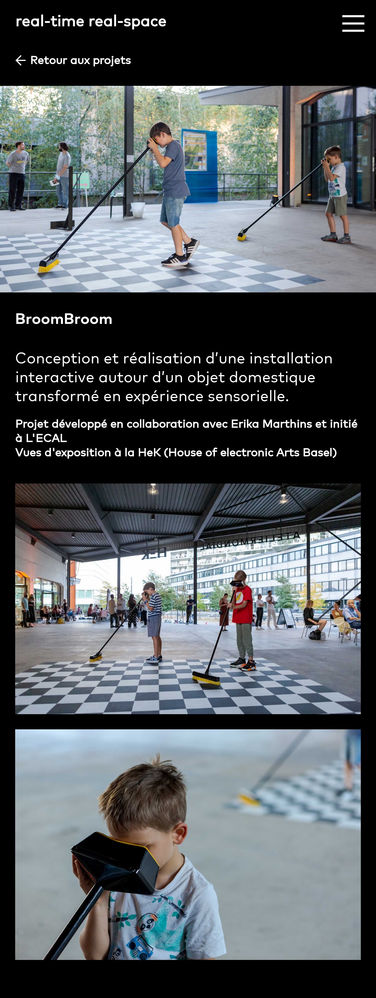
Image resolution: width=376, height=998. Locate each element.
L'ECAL (45, 438)
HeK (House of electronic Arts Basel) (237, 452)
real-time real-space (90, 20)
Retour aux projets (80, 60)
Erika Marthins (271, 423)
